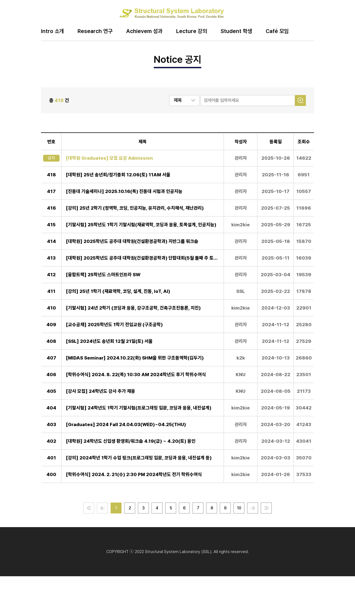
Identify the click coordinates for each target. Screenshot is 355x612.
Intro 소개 (52, 31)
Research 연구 (95, 31)
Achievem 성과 (144, 31)
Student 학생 (236, 31)
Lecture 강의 (191, 31)
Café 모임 (277, 31)
